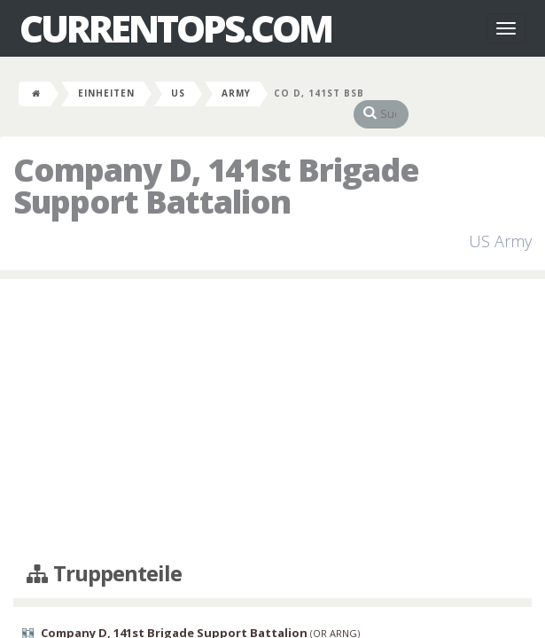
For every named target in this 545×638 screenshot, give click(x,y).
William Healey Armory (75, 630)
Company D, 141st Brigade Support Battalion (174, 615)
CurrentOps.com (175, 28)
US (178, 93)
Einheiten (106, 93)
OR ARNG (335, 615)
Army (236, 93)
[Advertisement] (272, 403)
